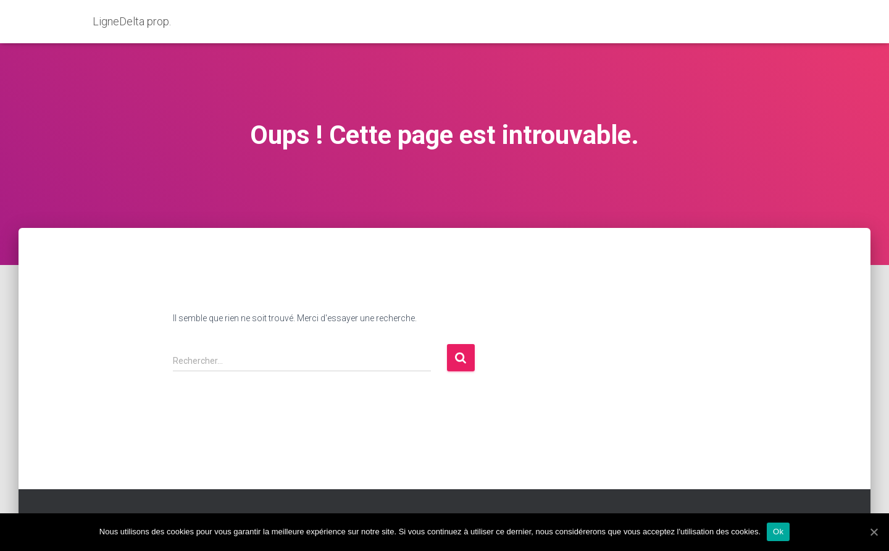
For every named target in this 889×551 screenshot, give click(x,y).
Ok (778, 531)
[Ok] (873, 532)
